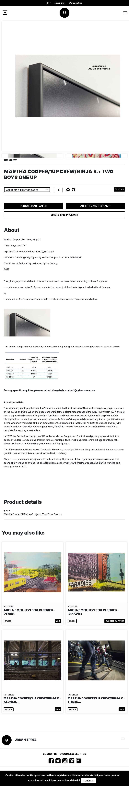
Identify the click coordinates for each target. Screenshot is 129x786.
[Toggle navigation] (125, 13)
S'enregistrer (75, 3)
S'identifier (59, 3)
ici (78, 780)
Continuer (88, 780)
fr (48, 3)
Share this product (64, 214)
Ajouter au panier (34, 205)
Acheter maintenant (95, 205)
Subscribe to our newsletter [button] (64, 753)
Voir (58, 621)
